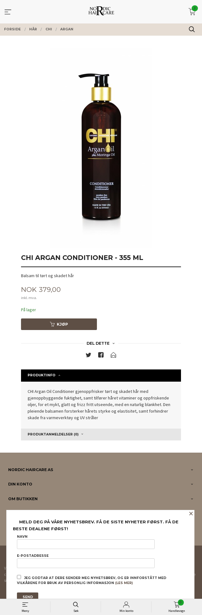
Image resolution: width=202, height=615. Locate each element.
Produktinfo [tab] (42, 375)
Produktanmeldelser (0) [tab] (53, 434)
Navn (86, 542)
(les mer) (124, 583)
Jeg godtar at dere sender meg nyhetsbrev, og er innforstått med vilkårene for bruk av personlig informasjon (91, 580)
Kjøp (59, 324)
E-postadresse (86, 561)
